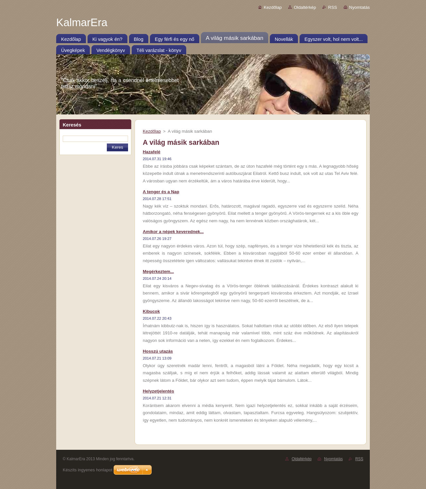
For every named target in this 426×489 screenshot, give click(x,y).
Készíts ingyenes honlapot (87, 469)
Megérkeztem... (158, 271)
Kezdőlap (273, 7)
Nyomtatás (359, 7)
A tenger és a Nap (161, 191)
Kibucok (151, 311)
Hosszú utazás (158, 351)
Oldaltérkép (305, 7)
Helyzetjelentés (158, 391)
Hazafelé (151, 151)
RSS (332, 7)
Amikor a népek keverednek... (173, 231)
